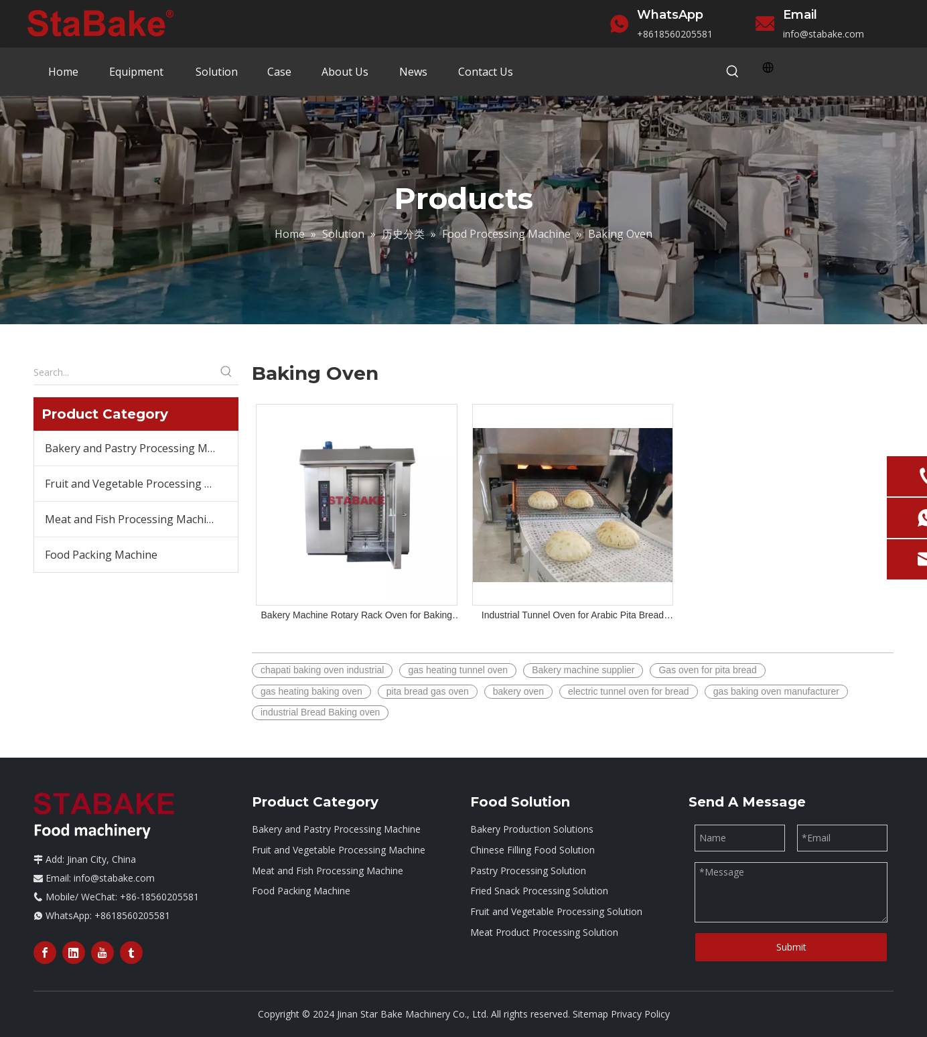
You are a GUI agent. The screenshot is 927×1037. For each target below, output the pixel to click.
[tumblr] (131, 952)
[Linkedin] (73, 952)
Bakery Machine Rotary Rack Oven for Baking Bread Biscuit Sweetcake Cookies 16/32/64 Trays (357, 616)
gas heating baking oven (311, 691)
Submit (791, 947)
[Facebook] (44, 952)
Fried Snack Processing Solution (539, 890)
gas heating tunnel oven (458, 670)
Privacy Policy (640, 1014)
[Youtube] (102, 952)
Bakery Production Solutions (531, 829)
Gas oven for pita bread (707, 670)
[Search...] (123, 372)
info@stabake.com (823, 33)
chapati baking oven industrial (322, 670)
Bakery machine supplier (583, 670)
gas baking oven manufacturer (776, 691)
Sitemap (590, 1014)
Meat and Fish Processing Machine (132, 519)
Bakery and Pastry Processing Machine (141, 448)
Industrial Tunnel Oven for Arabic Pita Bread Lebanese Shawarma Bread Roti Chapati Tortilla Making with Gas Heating (573, 616)
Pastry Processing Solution (528, 870)
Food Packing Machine (101, 554)
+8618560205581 (675, 33)
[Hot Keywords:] (732, 72)
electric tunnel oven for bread (628, 691)
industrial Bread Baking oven (320, 712)
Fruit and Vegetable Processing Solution (556, 911)
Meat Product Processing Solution (544, 932)
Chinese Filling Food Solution (532, 849)
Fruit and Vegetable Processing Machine (141, 483)
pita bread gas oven (427, 691)
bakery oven (518, 691)
